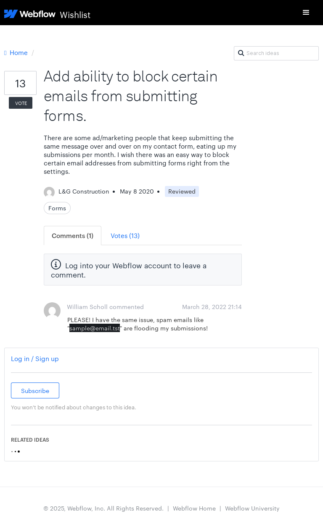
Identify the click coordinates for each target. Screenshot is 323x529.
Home (16, 52)
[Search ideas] (276, 53)
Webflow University (252, 508)
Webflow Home (194, 508)
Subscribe (35, 390)
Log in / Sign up (35, 358)
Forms (57, 208)
